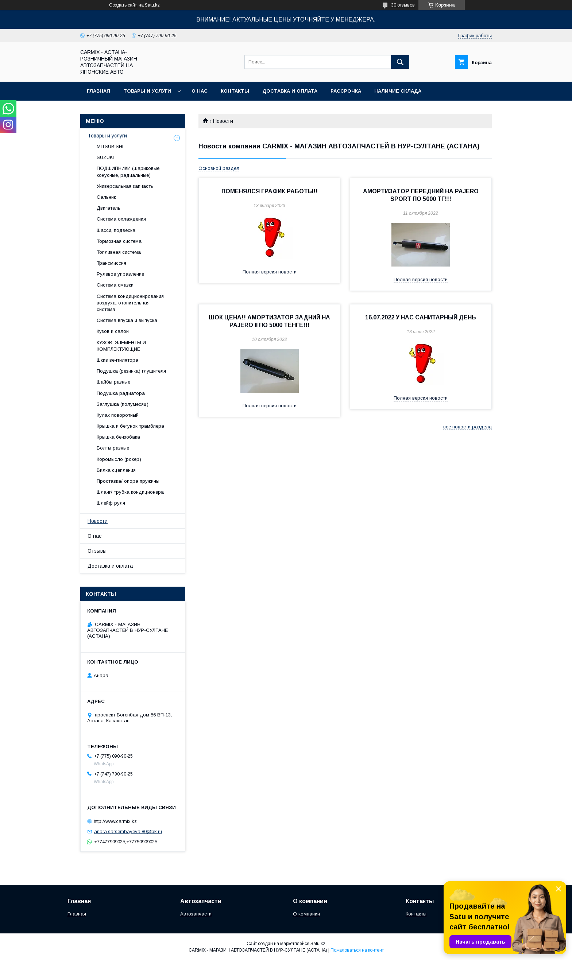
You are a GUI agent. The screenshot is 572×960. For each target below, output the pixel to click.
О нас (200, 91)
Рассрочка (346, 91)
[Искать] (400, 62)
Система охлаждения (121, 219)
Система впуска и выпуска (127, 320)
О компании (306, 914)
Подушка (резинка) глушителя (131, 371)
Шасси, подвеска (116, 230)
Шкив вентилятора (117, 360)
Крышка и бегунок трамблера (130, 426)
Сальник (106, 197)
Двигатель (108, 208)
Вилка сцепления (116, 470)
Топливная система (119, 252)
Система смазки (115, 285)
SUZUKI (105, 157)
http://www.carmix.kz (115, 821)
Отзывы (97, 551)
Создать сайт (123, 5)
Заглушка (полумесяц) (122, 404)
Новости (98, 521)
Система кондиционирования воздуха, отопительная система (130, 303)
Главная (98, 91)
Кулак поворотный (118, 415)
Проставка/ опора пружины (128, 481)
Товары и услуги (147, 91)
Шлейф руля (111, 503)
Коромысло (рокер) (119, 459)
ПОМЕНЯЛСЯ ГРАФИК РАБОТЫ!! (269, 191)
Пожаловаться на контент (357, 950)
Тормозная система (119, 241)
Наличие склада (397, 91)
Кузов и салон (113, 331)
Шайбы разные (113, 382)
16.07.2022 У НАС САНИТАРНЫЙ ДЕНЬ (420, 317)
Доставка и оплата (289, 91)
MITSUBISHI (110, 146)
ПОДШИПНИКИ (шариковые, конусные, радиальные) (129, 172)
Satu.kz (317, 943)
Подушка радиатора (121, 393)
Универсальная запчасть (125, 186)
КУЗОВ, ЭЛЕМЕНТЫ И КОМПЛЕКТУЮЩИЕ (121, 346)
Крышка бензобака (118, 437)
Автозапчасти (196, 914)
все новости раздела (467, 427)
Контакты (235, 91)
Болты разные (113, 448)
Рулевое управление (120, 274)
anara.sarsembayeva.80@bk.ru (128, 831)
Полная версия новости (270, 272)
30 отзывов (403, 5)
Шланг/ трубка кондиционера (130, 492)
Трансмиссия (111, 263)
